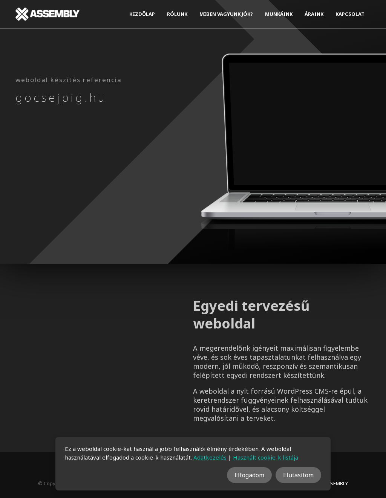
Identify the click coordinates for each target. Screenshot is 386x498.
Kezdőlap (142, 14)
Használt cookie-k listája (265, 457)
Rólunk (177, 14)
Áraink (314, 14)
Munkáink (279, 14)
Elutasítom (298, 475)
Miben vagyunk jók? (226, 14)
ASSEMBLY (336, 483)
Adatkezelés (210, 457)
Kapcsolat (350, 14)
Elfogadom (249, 475)
